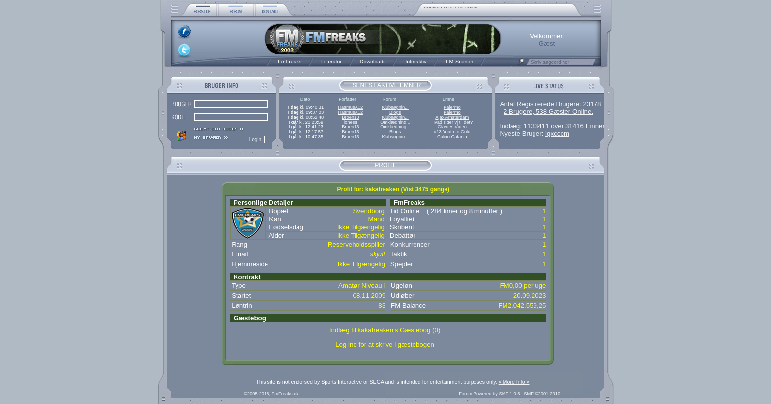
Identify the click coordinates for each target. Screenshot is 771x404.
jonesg (350, 122)
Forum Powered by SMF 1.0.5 (489, 393)
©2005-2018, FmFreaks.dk (271, 393)
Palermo (452, 107)
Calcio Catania (452, 136)
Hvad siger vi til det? (452, 122)
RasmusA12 (350, 107)
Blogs (395, 112)
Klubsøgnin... (395, 107)
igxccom (557, 133)
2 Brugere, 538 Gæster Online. (548, 111)
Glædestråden (452, 126)
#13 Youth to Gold (452, 131)
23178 (592, 104)
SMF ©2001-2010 (542, 393)
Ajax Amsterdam (452, 117)
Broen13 (350, 117)
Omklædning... (395, 122)
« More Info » (514, 382)
